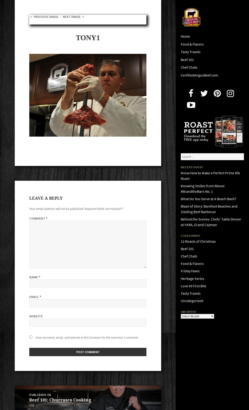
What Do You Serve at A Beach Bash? (208, 198)
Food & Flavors (192, 44)
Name (35, 277)
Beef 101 (187, 59)
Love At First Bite (193, 286)
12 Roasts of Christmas (198, 241)
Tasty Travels (191, 51)
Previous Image (46, 17)
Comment (38, 218)
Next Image (71, 17)
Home (185, 36)
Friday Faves (190, 271)
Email (35, 297)
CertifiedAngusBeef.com (199, 75)
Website (36, 316)
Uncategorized (192, 300)
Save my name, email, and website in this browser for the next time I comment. (87, 338)
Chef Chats (189, 67)
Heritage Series (192, 278)
